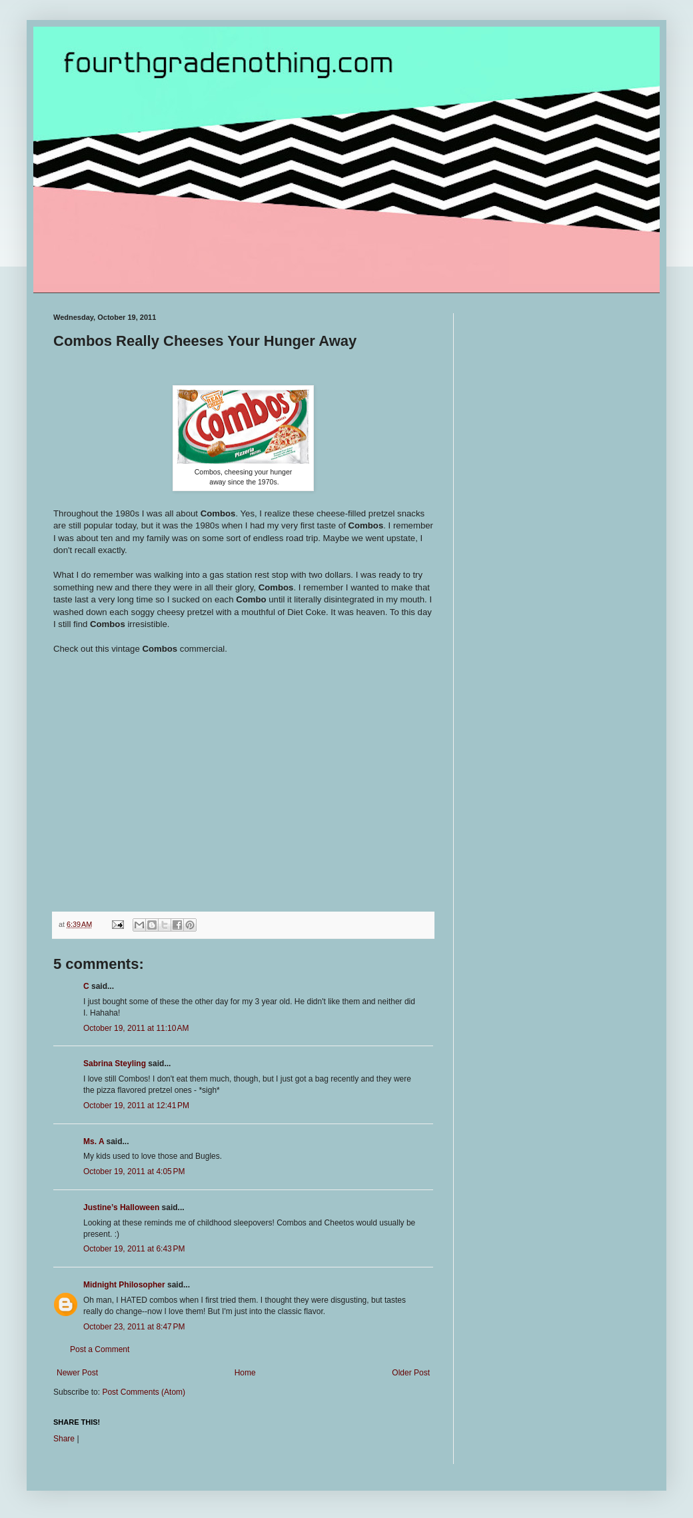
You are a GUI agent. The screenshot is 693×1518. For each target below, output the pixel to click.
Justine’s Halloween (121, 1207)
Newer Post (77, 1372)
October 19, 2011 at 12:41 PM (136, 1105)
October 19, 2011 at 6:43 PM (134, 1248)
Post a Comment (99, 1349)
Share (64, 1438)
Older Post (411, 1372)
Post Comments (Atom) (143, 1392)
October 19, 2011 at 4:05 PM (134, 1171)
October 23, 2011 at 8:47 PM (134, 1326)
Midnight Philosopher (124, 1284)
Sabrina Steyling (114, 1063)
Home (245, 1372)
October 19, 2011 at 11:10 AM (136, 1028)
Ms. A (93, 1141)
